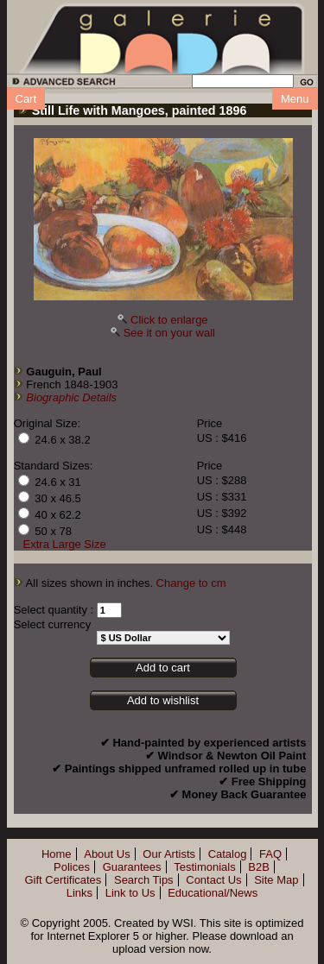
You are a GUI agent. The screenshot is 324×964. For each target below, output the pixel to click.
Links (79, 892)
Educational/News (212, 892)
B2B (259, 866)
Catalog (227, 853)
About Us (107, 853)
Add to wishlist (163, 700)
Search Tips (144, 879)
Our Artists (169, 853)
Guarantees (132, 866)
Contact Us (213, 879)
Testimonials (205, 866)
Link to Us (130, 892)
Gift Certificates (62, 879)
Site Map (276, 879)
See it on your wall (169, 332)
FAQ (270, 853)
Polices (72, 866)
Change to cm (191, 583)
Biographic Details (71, 397)
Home (56, 853)
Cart (26, 98)
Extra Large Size (64, 544)
